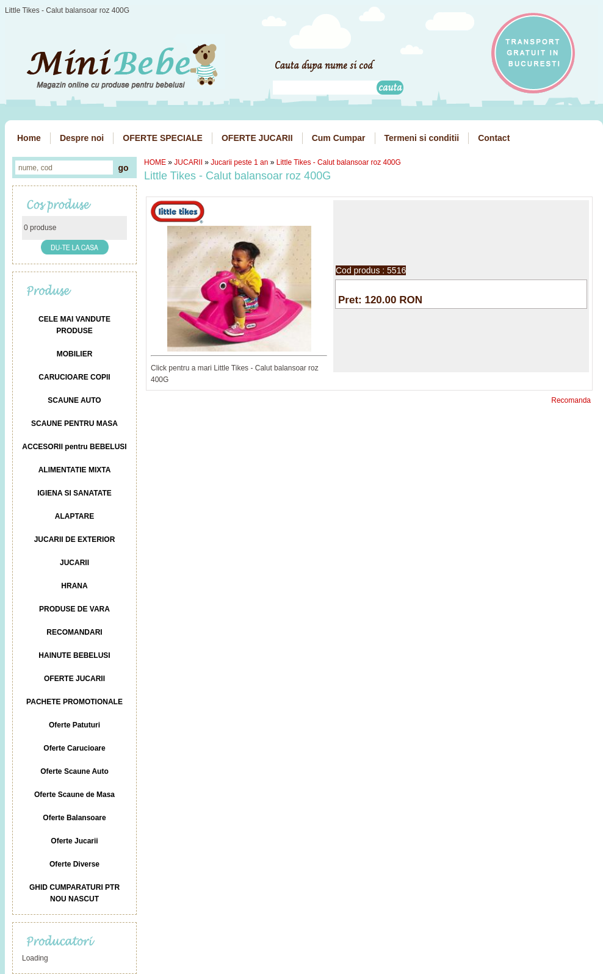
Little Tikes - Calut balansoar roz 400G (338, 162)
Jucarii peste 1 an (239, 162)
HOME (155, 162)
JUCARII (188, 162)
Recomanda (571, 400)
